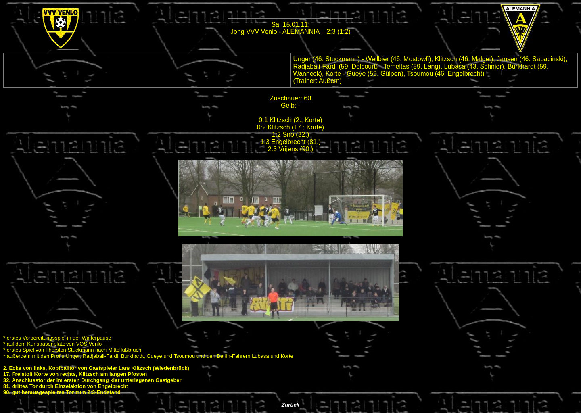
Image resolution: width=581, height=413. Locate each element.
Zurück (290, 405)
